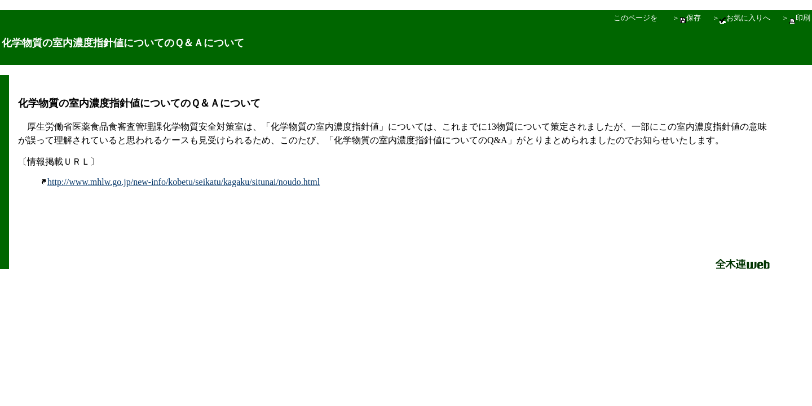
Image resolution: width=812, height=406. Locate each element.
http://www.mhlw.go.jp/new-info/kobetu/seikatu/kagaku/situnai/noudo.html (180, 182)
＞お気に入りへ (741, 18)
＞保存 (686, 18)
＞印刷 (796, 18)
